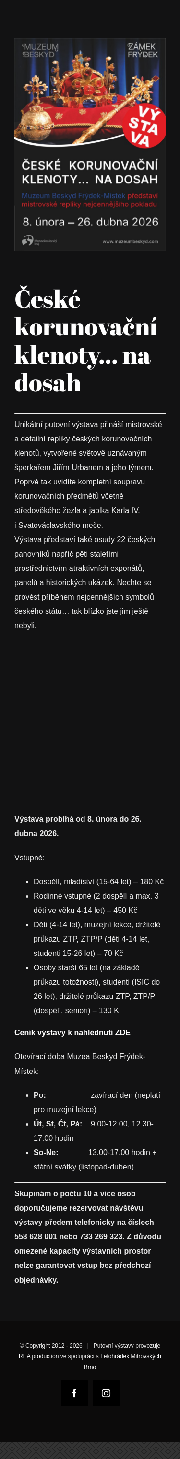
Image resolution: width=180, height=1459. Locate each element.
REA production (39, 1356)
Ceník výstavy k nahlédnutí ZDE (72, 1033)
